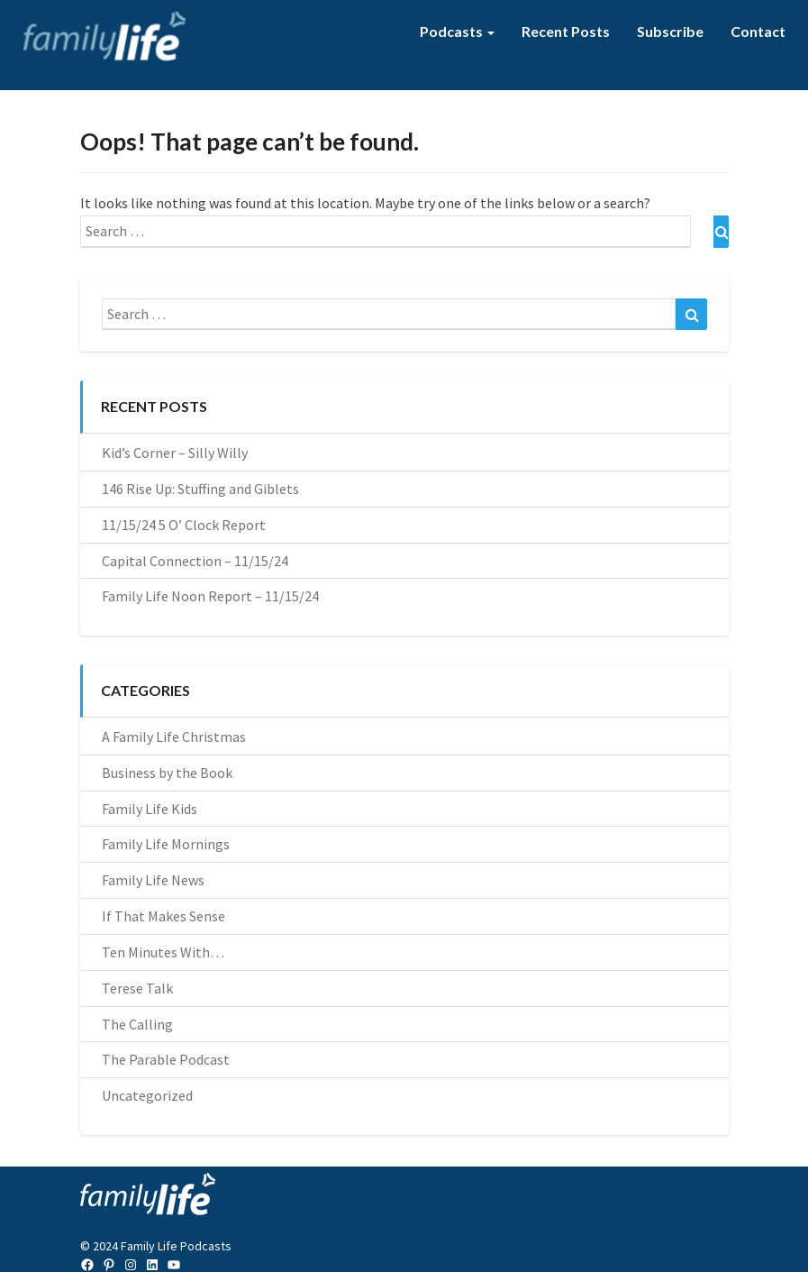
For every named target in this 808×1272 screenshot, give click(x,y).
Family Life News (153, 880)
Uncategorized (147, 1095)
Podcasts (457, 31)
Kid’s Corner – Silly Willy (175, 453)
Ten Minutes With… (163, 952)
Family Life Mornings (166, 844)
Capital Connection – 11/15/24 (195, 561)
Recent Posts (566, 31)
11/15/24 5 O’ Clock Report (184, 525)
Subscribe (670, 31)
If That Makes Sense (163, 916)
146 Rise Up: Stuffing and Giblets (200, 489)
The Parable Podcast (166, 1059)
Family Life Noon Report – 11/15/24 (210, 596)
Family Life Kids (149, 809)
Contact (758, 31)
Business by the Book (167, 773)
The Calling (137, 1024)
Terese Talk (137, 988)
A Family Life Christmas (174, 737)
